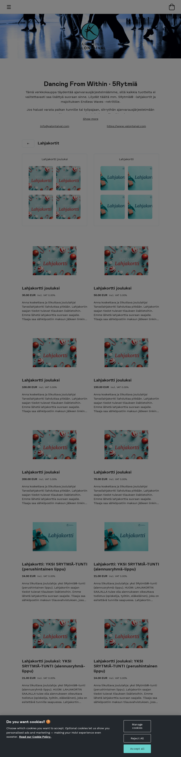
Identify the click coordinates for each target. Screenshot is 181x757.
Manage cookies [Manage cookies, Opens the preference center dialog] (137, 732)
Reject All (137, 744)
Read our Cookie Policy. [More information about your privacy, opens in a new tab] (35, 742)
